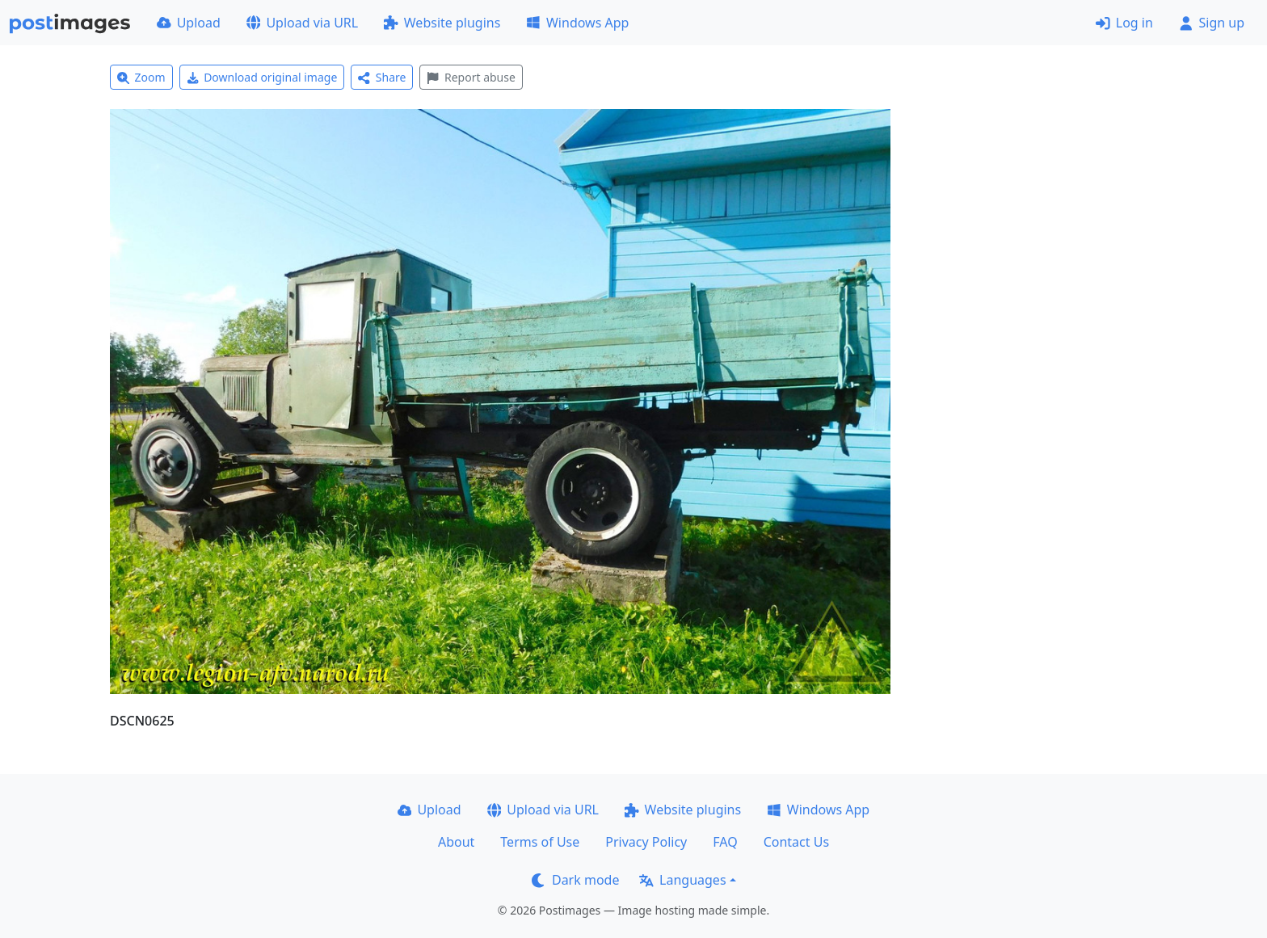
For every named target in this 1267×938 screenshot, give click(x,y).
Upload (189, 23)
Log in (1124, 23)
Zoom (141, 77)
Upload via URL (302, 23)
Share (382, 77)
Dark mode (575, 880)
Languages (682, 880)
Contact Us (796, 842)
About (456, 842)
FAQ (725, 842)
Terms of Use (539, 842)
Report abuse (471, 77)
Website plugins (442, 23)
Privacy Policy (646, 842)
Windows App (577, 23)
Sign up (1211, 23)
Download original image (262, 77)
